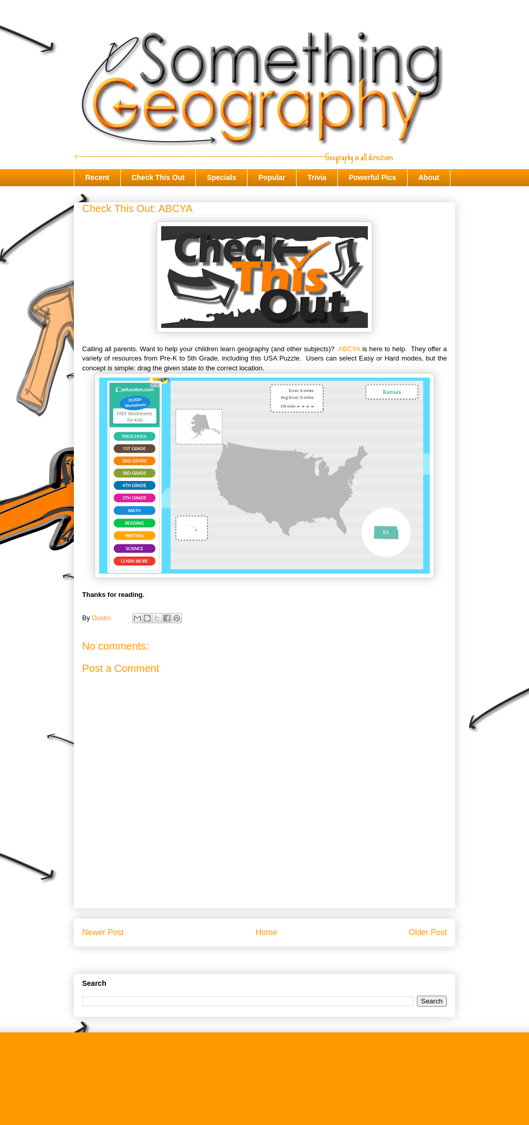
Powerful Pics (372, 177)
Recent (97, 177)
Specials (221, 177)
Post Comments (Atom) (285, 959)
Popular (271, 177)
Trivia (316, 177)
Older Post (428, 932)
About (428, 177)
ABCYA (349, 349)
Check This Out (158, 177)
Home (266, 932)
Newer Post (103, 932)
